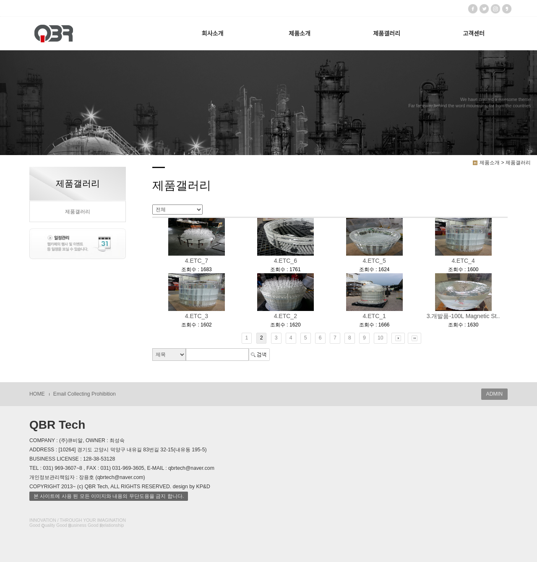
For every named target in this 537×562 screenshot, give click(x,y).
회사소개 (213, 33)
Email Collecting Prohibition (84, 394)
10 (380, 338)
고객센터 (474, 33)
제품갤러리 (386, 33)
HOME (37, 394)
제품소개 (299, 33)
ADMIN (494, 394)
